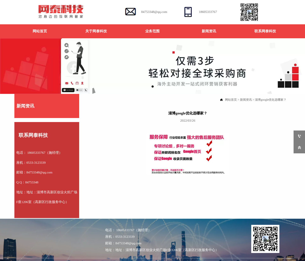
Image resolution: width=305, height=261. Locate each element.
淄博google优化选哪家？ (270, 99)
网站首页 (231, 99)
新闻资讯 (246, 99)
